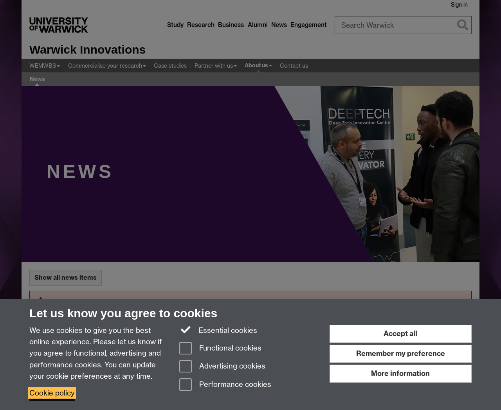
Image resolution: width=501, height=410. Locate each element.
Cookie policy (52, 392)
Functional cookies (220, 349)
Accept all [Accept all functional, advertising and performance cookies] (400, 333)
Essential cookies (218, 330)
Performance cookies (225, 385)
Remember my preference (400, 353)
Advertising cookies (222, 367)
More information (400, 373)
